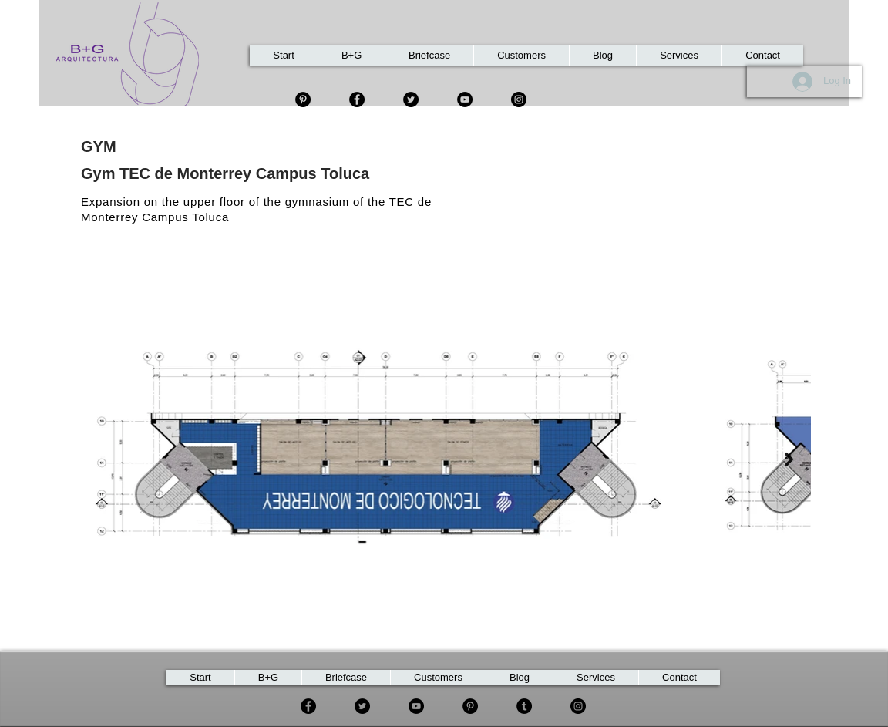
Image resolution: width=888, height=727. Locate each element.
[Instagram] (518, 99)
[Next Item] (789, 459)
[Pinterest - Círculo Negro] (303, 99)
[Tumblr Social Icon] (524, 706)
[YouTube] (465, 99)
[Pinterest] (470, 706)
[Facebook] (357, 99)
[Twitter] (411, 99)
